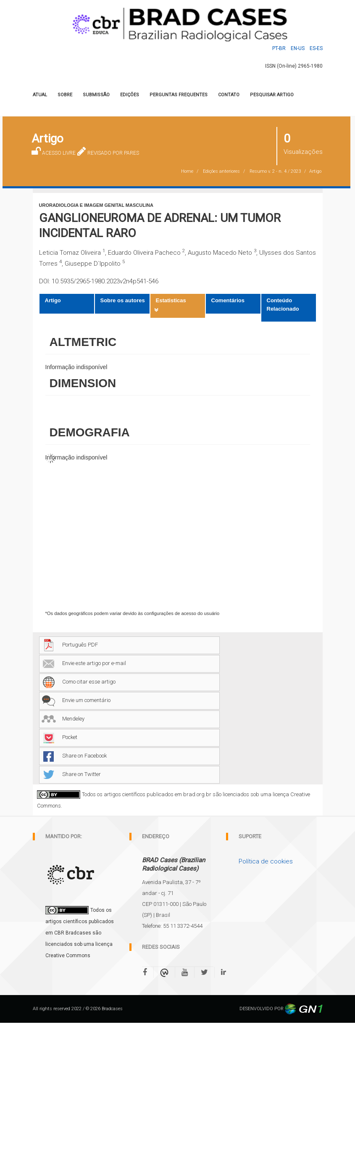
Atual (40, 95)
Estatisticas (171, 300)
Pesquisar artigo (272, 95)
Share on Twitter (71, 774)
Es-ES (316, 48)
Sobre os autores (122, 300)
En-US (298, 48)
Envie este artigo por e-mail (84, 663)
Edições (129, 95)
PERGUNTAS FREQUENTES (179, 95)
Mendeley (63, 718)
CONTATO (228, 95)
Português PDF (70, 644)
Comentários (228, 300)
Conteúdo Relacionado (283, 304)
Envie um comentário (76, 700)
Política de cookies (266, 861)
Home (187, 171)
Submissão (96, 95)
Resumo (275, 171)
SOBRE (65, 95)
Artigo (53, 300)
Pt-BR (279, 48)
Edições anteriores (221, 171)
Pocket (59, 737)
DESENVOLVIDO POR (281, 1008)
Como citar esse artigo (79, 681)
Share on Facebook (74, 755)
